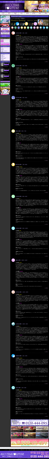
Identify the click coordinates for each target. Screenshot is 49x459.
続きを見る (2, 67)
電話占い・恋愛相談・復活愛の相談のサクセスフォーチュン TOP (6, 14)
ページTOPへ (46, 61)
